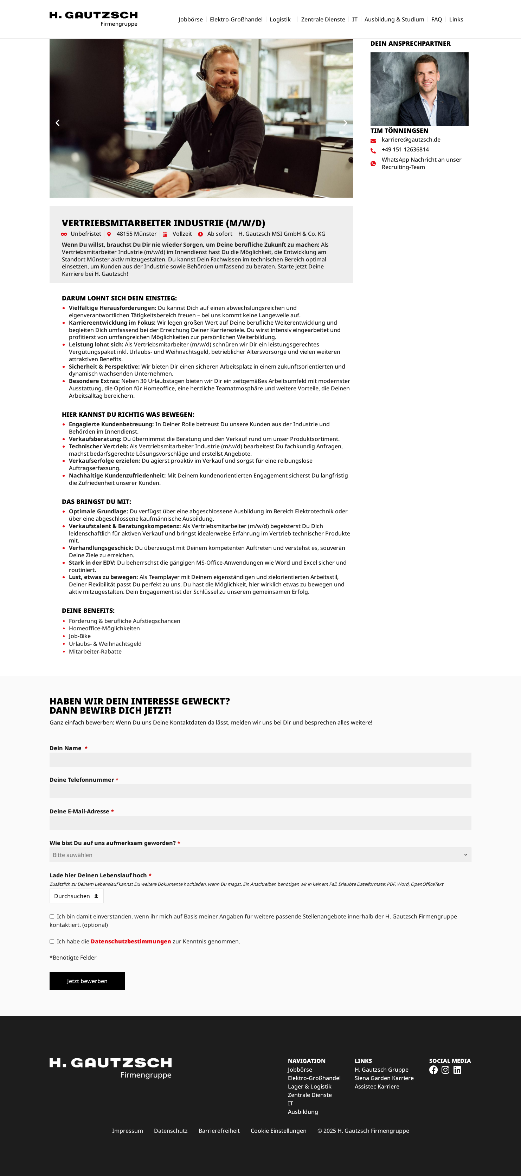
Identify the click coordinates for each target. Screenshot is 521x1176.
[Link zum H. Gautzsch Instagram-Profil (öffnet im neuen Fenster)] (445, 1069)
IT (355, 19)
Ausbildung (303, 1112)
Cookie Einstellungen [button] (279, 1131)
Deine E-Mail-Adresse (82, 811)
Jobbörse (191, 19)
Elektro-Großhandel (236, 19)
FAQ (436, 19)
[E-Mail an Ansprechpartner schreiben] (420, 139)
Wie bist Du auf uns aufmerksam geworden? (115, 843)
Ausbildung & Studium (394, 19)
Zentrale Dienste (323, 19)
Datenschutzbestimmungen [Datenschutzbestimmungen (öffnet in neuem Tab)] (131, 941)
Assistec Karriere (377, 1086)
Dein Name (69, 748)
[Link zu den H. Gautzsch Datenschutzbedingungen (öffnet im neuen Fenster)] (171, 1131)
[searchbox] (260, 855)
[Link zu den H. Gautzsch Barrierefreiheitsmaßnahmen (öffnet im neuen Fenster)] (219, 1131)
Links (458, 19)
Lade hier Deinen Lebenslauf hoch (101, 875)
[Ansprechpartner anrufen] (420, 149)
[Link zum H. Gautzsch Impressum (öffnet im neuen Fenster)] (127, 1131)
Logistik (282, 19)
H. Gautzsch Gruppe (382, 1069)
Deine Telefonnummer (84, 779)
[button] (57, 122)
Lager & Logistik (310, 1086)
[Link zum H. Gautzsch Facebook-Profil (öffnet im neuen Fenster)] (433, 1069)
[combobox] (260, 854)
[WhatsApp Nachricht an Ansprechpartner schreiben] (420, 163)
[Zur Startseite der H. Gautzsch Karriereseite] (93, 19)
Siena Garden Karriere (384, 1078)
